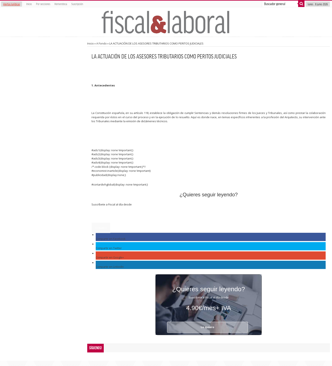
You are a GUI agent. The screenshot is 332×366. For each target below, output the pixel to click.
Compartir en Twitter (109, 248)
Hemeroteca (60, 4)
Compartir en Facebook (111, 239)
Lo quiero (101, 228)
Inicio (29, 4)
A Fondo (101, 43)
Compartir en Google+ (110, 257)
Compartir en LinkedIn (110, 267)
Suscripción (77, 4)
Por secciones (43, 4)
